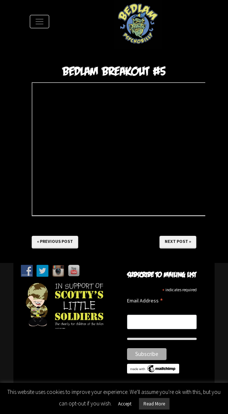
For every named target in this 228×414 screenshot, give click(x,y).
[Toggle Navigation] (39, 21)
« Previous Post (55, 241)
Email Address (145, 301)
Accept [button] (125, 404)
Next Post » (178, 241)
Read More (154, 404)
